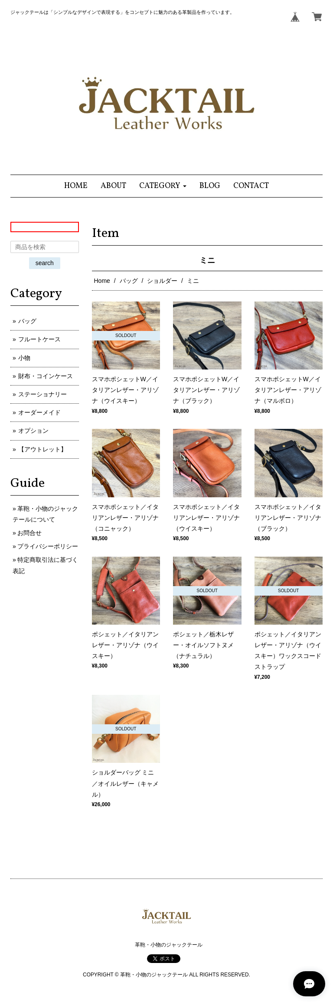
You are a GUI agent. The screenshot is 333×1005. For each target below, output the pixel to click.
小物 (24, 357)
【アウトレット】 (42, 449)
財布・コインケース (45, 376)
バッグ (129, 280)
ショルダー (162, 280)
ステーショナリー (42, 394)
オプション (33, 430)
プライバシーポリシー (47, 546)
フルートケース (39, 339)
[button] (163, 186)
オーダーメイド (39, 412)
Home (102, 280)
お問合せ (29, 532)
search (45, 262)
